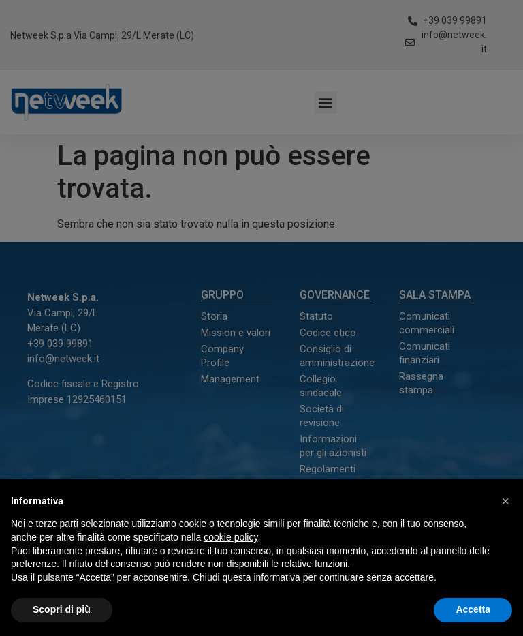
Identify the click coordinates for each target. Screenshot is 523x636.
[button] (505, 501)
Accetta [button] (473, 609)
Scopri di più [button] (62, 609)
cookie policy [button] (230, 537)
